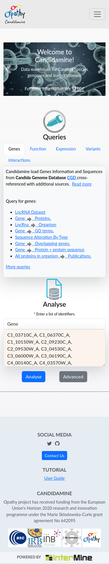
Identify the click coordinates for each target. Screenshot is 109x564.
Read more (82, 184)
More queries (18, 266)
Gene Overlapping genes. (42, 243)
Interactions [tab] (19, 160)
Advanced (73, 376)
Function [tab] (38, 148)
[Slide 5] (75, 88)
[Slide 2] (44, 88)
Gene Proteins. (33, 218)
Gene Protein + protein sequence (49, 249)
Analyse (34, 376)
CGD (72, 177)
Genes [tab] (14, 148)
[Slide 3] (54, 88)
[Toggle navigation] (97, 14)
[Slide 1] (33, 88)
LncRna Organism (35, 224)
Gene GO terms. (34, 230)
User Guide (54, 478)
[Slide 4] (65, 88)
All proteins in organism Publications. (53, 256)
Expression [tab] (66, 148)
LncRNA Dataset (30, 212)
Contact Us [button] (54, 455)
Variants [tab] (93, 148)
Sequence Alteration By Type (41, 237)
